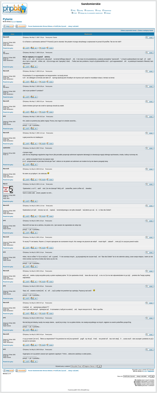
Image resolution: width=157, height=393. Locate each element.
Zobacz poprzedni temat (128, 30)
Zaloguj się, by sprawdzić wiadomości (90, 13)
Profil (74, 13)
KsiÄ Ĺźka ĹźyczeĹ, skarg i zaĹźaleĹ (67, 26)
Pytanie (8, 19)
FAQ (73, 10)
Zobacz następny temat (145, 30)
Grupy (98, 10)
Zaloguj (107, 13)
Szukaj (80, 10)
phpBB (75, 390)
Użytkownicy (89, 10)
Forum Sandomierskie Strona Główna (40, 26)
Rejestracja (106, 10)
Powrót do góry (8, 48)
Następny (19, 21)
